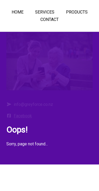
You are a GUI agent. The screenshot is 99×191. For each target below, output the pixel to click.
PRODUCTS (77, 12)
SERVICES (44, 12)
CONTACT (49, 19)
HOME (17, 12)
